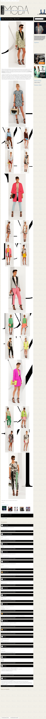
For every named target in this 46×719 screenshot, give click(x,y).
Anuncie (17, 0)
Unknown (5, 629)
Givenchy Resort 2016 (22, 510)
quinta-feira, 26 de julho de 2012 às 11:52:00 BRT (8, 569)
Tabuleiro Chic (5, 572)
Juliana (4, 636)
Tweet (2, 515)
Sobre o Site (6, 0)
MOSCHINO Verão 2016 (28, 510)
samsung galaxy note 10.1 (9, 673)
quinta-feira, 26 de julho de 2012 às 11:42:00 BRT (8, 558)
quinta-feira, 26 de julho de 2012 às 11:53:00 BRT (8, 576)
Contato (10, 0)
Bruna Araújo (5, 525)
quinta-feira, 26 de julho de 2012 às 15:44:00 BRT (8, 643)
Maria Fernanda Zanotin (7, 534)
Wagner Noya (5, 620)
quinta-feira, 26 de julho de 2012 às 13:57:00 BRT (8, 626)
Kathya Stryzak (5, 561)
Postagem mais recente (14, 717)
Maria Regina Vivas (6, 613)
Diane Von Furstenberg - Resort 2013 (11, 18)
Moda (6, 518)
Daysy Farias (5, 588)
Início (2, 0)
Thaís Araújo (5, 603)
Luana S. (4, 579)
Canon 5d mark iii (5, 680)
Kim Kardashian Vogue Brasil (10, 510)
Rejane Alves (5, 543)
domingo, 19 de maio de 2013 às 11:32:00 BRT (7, 675)
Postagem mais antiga (5, 717)
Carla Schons (5, 551)
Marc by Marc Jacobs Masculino (16, 510)
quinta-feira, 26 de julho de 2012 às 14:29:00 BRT (8, 633)
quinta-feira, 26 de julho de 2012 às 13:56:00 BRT (8, 617)
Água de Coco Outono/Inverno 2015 (4, 509)
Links (14, 0)
